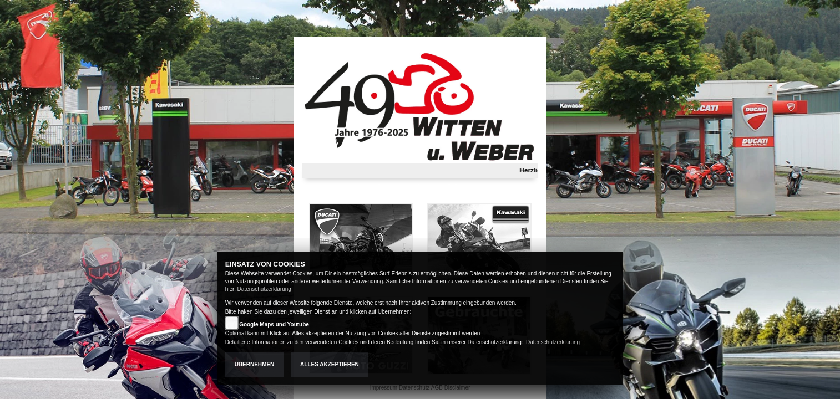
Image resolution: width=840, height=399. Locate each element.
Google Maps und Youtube (274, 324)
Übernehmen (255, 364)
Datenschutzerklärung (264, 289)
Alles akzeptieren (329, 364)
